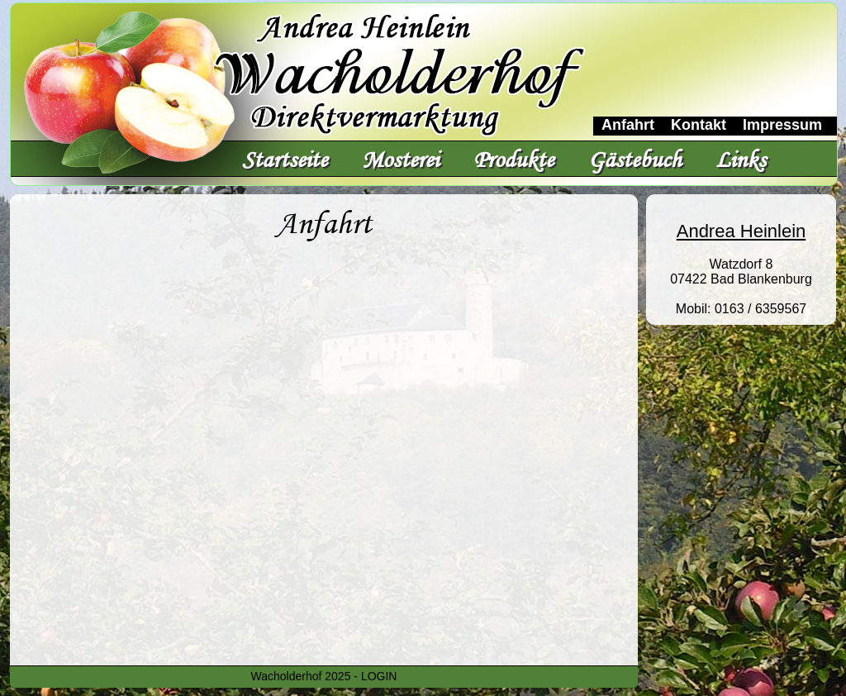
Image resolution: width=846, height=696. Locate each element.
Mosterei (400, 159)
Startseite (284, 159)
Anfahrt (627, 125)
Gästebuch (634, 159)
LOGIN (379, 676)
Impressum (782, 125)
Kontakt (698, 125)
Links (740, 159)
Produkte (513, 159)
